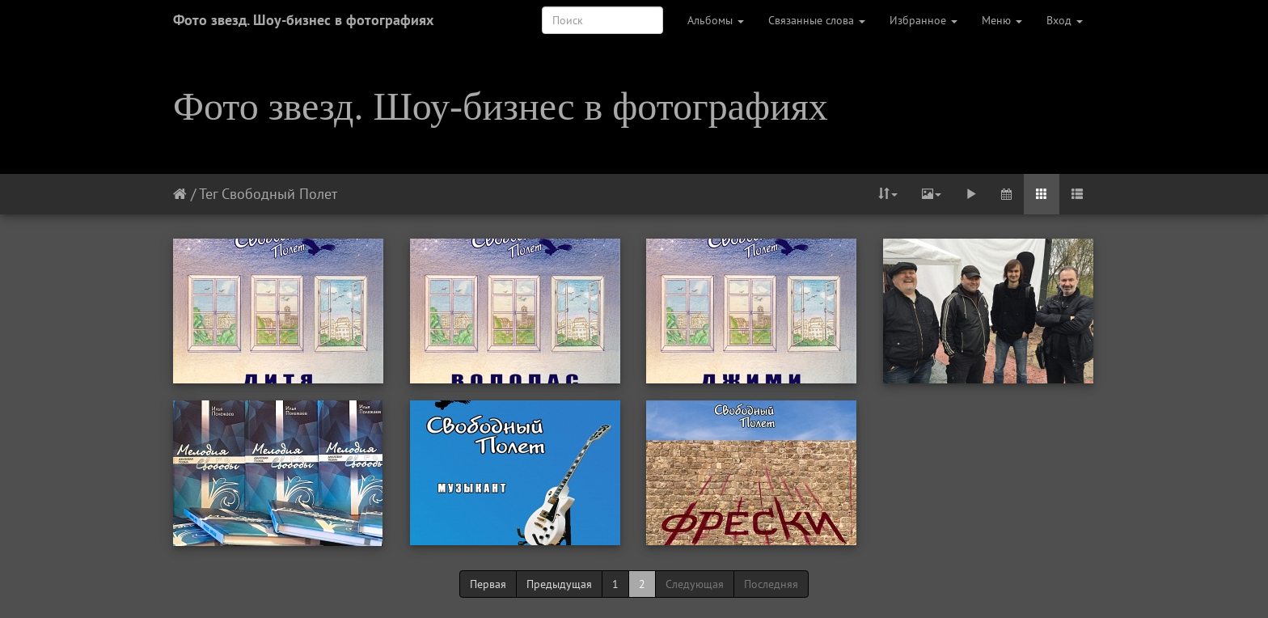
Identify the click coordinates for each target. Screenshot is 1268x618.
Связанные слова (816, 20)
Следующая (695, 584)
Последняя (771, 584)
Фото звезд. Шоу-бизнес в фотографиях (303, 20)
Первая (488, 584)
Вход (1064, 20)
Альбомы (715, 20)
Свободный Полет (279, 193)
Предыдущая (559, 584)
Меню (1002, 20)
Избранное (923, 20)
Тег (208, 193)
